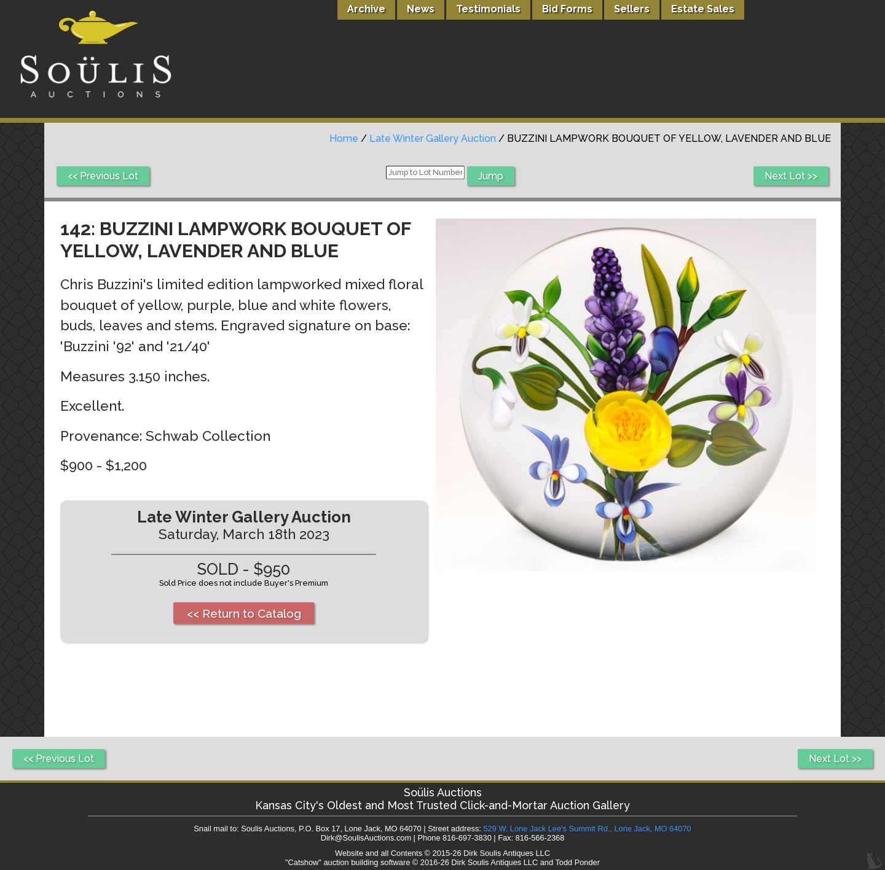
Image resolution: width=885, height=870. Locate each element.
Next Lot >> (791, 176)
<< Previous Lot (103, 176)
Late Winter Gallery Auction (432, 138)
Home (343, 138)
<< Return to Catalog (244, 613)
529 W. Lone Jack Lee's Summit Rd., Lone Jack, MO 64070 (587, 828)
